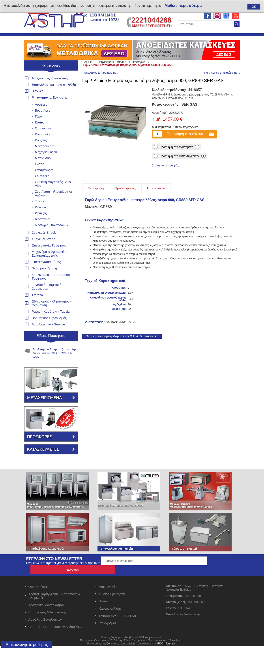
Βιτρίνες (37, 101)
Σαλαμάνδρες (44, 180)
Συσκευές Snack (44, 243)
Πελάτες (104, 603)
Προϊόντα (52, 40)
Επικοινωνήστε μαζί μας (27, 644)
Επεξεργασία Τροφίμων (49, 256)
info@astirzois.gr (188, 616)
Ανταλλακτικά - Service (48, 335)
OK (254, 6)
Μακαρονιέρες (44, 157)
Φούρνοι (41, 218)
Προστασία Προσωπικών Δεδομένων (55, 628)
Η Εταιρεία (115, 40)
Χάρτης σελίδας (110, 610)
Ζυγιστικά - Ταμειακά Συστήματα (47, 297)
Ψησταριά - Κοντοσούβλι (52, 235)
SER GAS (189, 116)
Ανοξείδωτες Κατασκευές (50, 89)
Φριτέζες (41, 224)
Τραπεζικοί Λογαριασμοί (46, 607)
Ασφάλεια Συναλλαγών (45, 621)
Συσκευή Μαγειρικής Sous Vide (53, 194)
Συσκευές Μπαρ (43, 249)
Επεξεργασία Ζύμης (46, 272)
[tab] (95, 200)
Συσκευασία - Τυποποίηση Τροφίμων (51, 287)
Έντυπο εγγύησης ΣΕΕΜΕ (118, 617)
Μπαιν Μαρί (43, 168)
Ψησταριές (43, 230)
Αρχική (32, 40)
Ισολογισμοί (107, 625)
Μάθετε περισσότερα (183, 6)
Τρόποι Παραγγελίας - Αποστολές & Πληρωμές (54, 597)
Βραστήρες (42, 121)
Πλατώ (39, 174)
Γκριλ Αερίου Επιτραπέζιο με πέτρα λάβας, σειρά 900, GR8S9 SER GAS (55, 363)
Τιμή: (157, 131)
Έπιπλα (37, 305)
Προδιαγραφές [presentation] (125, 200)
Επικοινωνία (140, 40)
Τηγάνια (40, 212)
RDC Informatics (167, 645)
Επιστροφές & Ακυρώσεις (47, 614)
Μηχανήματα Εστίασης (49, 108)
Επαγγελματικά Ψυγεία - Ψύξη (54, 95)
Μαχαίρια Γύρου (46, 162)
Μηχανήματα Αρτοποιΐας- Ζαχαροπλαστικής (50, 264)
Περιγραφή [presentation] (96, 200)
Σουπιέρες (42, 186)
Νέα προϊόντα (76, 40)
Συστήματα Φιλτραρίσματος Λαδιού (54, 204)
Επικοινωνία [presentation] (156, 200)
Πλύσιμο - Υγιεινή (44, 279)
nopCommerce (110, 645)
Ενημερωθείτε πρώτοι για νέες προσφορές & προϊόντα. (63, 573)
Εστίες (39, 133)
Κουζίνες (41, 151)
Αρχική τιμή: (160, 124)
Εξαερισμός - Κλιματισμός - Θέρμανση (51, 313)
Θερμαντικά (43, 139)
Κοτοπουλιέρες (45, 145)
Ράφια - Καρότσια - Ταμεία (51, 322)
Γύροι (39, 127)
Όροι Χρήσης (38, 588)
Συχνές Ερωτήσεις (112, 596)
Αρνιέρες (41, 115)
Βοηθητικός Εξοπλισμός (49, 328)
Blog (97, 40)
